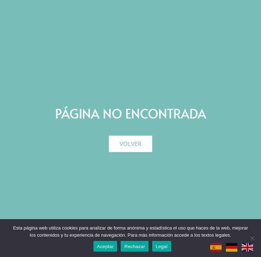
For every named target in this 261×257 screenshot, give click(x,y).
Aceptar (105, 246)
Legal (162, 246)
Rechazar (134, 246)
